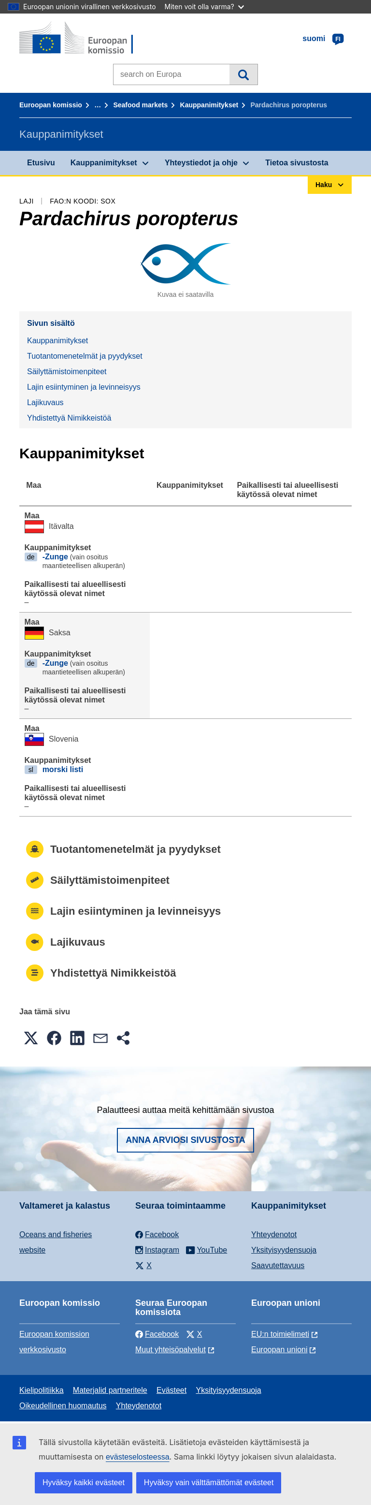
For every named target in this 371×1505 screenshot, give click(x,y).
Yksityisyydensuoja (283, 1250)
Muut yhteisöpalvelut (170, 1349)
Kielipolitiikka (41, 1390)
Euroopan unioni (279, 1349)
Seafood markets (140, 105)
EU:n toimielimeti (280, 1334)
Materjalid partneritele (110, 1390)
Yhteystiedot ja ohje (201, 163)
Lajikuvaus (45, 402)
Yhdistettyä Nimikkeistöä (69, 418)
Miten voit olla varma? (204, 6)
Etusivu (41, 163)
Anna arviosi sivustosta (185, 1140)
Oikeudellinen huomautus (63, 1406)
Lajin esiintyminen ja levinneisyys (84, 387)
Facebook (157, 1334)
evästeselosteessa (138, 1457)
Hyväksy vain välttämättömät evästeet (209, 1482)
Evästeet (171, 1390)
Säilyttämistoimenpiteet (67, 371)
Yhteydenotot (274, 1234)
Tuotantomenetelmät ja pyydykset (85, 356)
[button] (31, 1038)
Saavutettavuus (277, 1265)
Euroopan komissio (50, 105)
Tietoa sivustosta (296, 163)
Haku (243, 74)
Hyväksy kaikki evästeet (84, 1482)
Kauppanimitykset (209, 105)
